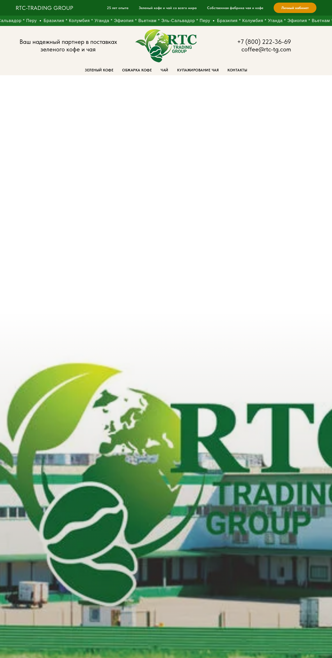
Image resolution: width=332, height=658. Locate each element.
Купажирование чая (198, 70)
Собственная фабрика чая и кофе (235, 8)
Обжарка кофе (137, 70)
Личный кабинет (295, 8)
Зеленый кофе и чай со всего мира (168, 8)
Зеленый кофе (99, 70)
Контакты (237, 70)
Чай (164, 70)
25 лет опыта (117, 8)
